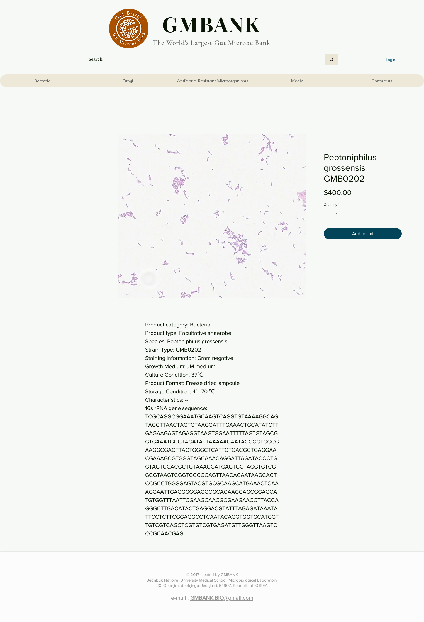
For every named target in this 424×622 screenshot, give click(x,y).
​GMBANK (211, 24)
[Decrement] (328, 214)
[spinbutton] (336, 214)
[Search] (201, 59)
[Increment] (345, 214)
